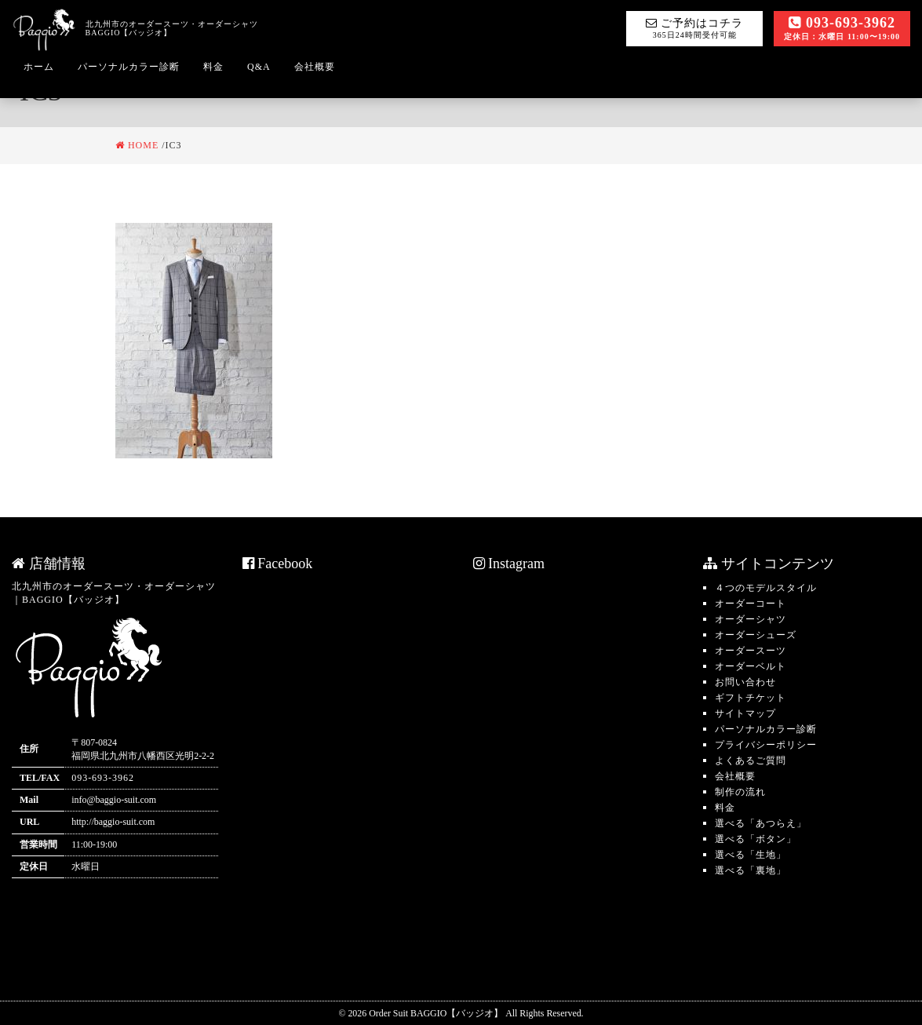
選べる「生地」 (750, 854)
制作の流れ (740, 791)
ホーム (39, 66)
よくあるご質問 (750, 760)
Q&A (259, 66)
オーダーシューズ (755, 634)
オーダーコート (750, 603)
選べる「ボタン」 (755, 838)
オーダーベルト (750, 666)
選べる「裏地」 (750, 870)
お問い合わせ (745, 682)
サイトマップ (745, 713)
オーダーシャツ (750, 619)
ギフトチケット (750, 697)
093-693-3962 (842, 28)
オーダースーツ (750, 650)
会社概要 (314, 66)
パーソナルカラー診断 (129, 66)
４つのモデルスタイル (766, 587)
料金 (213, 66)
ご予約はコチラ (695, 28)
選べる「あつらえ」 (761, 823)
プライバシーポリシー (766, 744)
